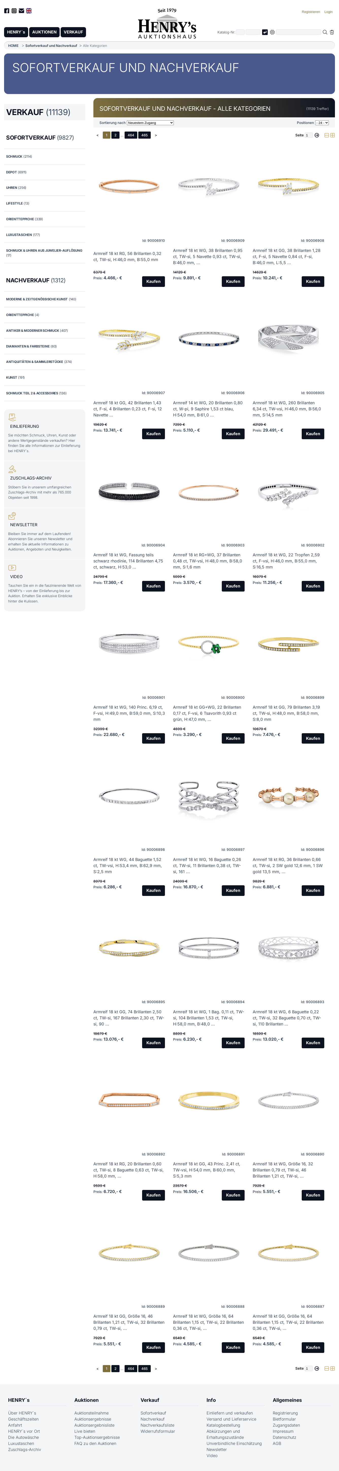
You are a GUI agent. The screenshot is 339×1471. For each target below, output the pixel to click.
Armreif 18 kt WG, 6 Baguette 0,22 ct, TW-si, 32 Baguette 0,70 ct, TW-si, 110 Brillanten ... (287, 1017)
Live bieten (84, 1431)
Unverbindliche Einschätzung (234, 1443)
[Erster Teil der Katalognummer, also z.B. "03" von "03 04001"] (240, 32)
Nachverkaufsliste (157, 1425)
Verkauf (150, 1400)
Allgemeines (287, 1400)
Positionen (305, 123)
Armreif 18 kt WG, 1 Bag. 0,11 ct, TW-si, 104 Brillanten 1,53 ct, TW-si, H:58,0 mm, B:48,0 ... (208, 1017)
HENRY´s (16, 32)
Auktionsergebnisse (92, 1419)
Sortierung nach (112, 123)
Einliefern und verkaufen (230, 1413)
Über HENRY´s (22, 1413)
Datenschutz (284, 1437)
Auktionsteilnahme (91, 1413)
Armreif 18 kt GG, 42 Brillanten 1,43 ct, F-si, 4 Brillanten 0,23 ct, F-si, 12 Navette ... (127, 408)
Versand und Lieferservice (231, 1419)
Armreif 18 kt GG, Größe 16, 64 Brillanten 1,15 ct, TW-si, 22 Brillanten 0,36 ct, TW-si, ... (288, 1322)
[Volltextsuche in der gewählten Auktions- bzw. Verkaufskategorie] (298, 32)
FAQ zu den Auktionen (95, 1443)
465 (145, 135)
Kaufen (153, 281)
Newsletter (217, 1449)
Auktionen (86, 1400)
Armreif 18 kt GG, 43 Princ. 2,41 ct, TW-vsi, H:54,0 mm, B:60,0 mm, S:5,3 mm (206, 1170)
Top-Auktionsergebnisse (97, 1437)
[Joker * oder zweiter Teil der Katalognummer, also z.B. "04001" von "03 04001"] (253, 32)
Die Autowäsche (23, 1437)
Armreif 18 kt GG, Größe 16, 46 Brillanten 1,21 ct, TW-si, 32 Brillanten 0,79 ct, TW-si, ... (128, 1322)
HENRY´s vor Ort (24, 1431)
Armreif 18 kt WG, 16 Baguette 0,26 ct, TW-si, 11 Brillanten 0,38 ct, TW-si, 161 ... (207, 865)
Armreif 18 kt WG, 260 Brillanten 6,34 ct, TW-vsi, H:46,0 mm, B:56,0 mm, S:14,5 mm (287, 408)
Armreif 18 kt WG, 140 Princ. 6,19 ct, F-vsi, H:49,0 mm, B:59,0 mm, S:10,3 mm (129, 713)
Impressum (283, 1431)
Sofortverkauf (153, 1413)
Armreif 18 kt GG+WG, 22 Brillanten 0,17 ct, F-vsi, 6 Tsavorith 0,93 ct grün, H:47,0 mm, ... (207, 713)
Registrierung (285, 1413)
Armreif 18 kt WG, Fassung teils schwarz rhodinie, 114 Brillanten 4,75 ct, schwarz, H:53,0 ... (128, 561)
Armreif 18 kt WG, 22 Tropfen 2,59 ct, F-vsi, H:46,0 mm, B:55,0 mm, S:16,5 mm (286, 561)
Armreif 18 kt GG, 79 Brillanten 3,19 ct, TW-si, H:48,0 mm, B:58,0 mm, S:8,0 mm (286, 713)
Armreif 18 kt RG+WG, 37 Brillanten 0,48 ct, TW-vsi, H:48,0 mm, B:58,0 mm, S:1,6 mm (207, 561)
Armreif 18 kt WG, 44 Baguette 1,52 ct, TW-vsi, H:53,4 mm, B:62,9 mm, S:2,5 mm (127, 865)
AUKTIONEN (44, 32)
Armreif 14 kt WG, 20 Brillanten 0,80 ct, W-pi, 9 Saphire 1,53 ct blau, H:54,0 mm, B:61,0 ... (208, 408)
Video (212, 1455)
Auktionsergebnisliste (94, 1425)
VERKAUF (74, 32)
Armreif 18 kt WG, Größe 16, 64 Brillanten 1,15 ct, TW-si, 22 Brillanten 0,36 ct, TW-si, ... (208, 1322)
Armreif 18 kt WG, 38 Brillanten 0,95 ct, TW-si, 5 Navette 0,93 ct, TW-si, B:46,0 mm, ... (208, 256)
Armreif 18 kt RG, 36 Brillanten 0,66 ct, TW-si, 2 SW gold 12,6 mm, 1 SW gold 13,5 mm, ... (288, 865)
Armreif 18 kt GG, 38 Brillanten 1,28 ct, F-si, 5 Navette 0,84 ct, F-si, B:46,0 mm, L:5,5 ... (286, 256)
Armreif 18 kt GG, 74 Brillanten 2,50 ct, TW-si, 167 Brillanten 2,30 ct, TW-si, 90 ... (128, 1017)
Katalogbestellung (223, 1425)
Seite (299, 135)
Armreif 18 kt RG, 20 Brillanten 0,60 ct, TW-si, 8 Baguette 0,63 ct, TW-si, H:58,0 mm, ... (128, 1170)
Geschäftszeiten (23, 1419)
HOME (13, 46)
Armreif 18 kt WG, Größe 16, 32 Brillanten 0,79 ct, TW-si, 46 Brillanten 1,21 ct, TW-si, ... (283, 1170)
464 (131, 135)
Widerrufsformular (158, 1431)
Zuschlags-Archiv (24, 1449)
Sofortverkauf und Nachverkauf (51, 46)
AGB (277, 1443)
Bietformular (284, 1419)
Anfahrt (15, 1425)
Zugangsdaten (286, 1425)
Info (211, 1400)
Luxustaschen (21, 1443)
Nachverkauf (153, 1419)
